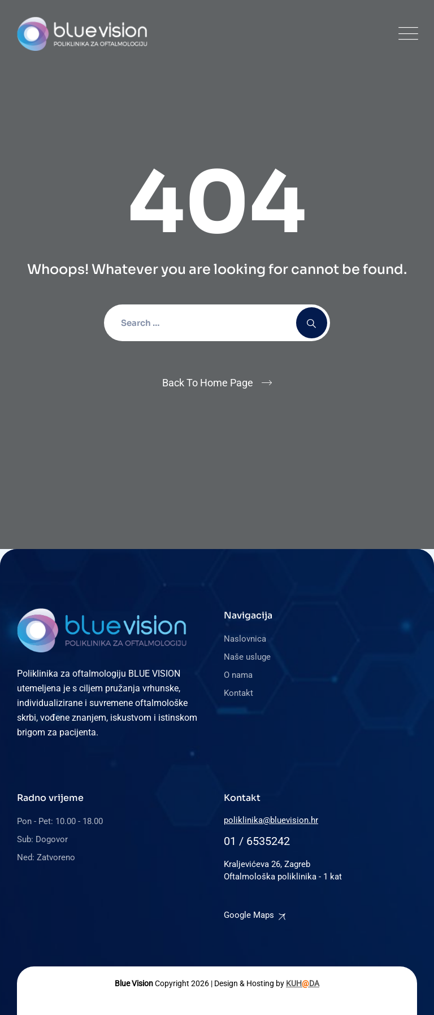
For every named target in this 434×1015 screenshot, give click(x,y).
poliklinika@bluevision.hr (271, 820)
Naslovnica (245, 639)
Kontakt (238, 693)
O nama (238, 675)
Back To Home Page (207, 383)
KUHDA (302, 983)
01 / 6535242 (257, 841)
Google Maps (249, 915)
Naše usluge (247, 657)
